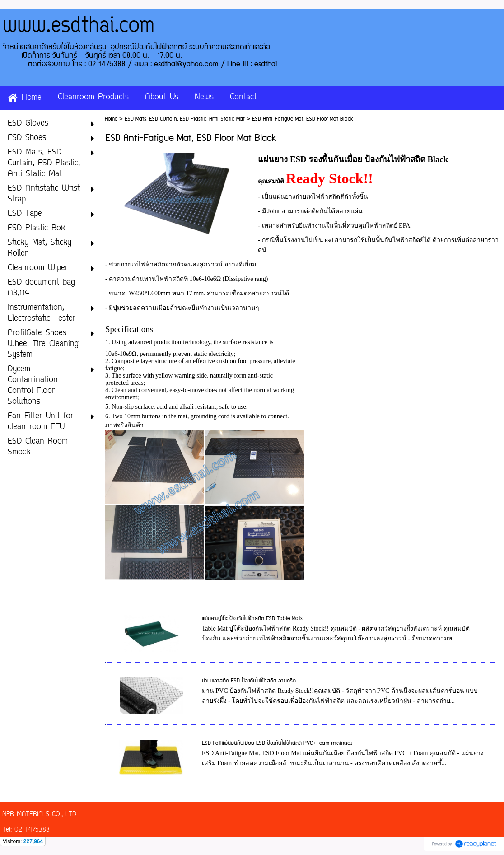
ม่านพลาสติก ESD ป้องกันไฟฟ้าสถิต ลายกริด (249, 681)
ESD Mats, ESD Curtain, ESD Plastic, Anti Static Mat (185, 119)
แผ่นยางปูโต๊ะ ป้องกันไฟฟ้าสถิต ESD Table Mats (252, 618)
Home (111, 119)
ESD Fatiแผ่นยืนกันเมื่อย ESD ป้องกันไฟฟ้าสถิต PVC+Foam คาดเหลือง (277, 743)
